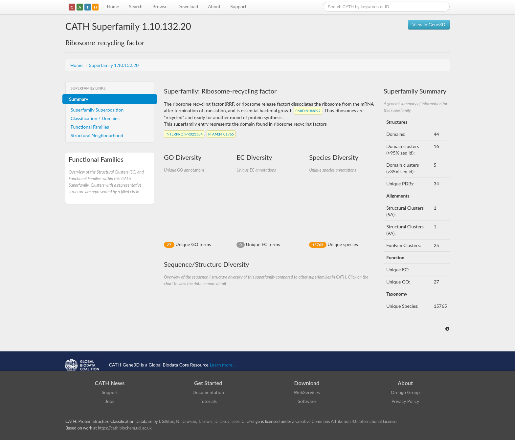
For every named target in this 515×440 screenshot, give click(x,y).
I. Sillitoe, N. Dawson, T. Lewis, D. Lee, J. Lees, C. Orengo (209, 421)
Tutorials (208, 401)
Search (136, 6)
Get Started (208, 383)
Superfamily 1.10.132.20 (114, 65)
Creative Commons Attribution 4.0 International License (345, 421)
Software (307, 401)
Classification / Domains (95, 118)
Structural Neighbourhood (97, 135)
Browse (160, 6)
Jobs (109, 401)
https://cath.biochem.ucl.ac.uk (125, 428)
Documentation (208, 392)
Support (238, 6)
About (214, 6)
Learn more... (223, 364)
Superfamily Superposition (97, 110)
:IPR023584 (184, 134)
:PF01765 (221, 134)
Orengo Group (405, 392)
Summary (78, 99)
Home (113, 6)
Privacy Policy (405, 401)
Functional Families (90, 127)
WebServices (307, 392)
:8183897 (308, 111)
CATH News (110, 383)
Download (187, 6)
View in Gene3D (428, 24)
